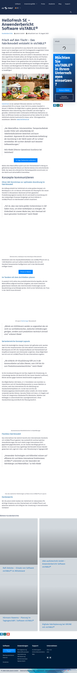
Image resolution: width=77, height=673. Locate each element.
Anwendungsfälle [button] (31, 4)
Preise (43, 4)
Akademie (52, 4)
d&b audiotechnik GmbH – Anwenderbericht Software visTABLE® (53, 564)
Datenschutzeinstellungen (54, 671)
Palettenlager (24, 321)
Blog (60, 4)
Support (67, 4)
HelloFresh (5, 104)
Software (18, 4)
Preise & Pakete (25, 272)
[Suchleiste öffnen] (70, 12)
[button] (18, 8)
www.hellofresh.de (23, 119)
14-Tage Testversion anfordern (26, 160)
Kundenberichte (7, 33)
